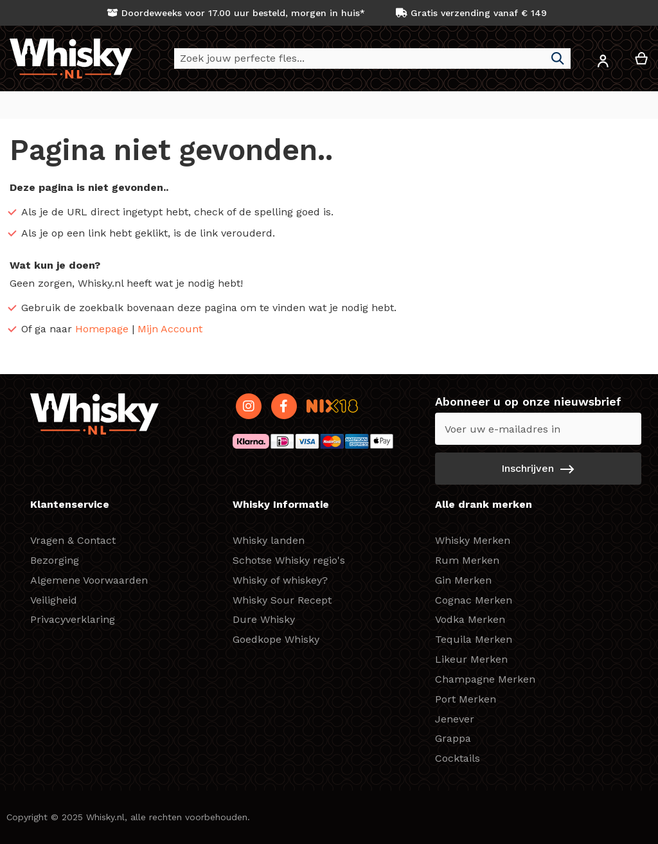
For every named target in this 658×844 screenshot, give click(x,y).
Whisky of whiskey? (280, 580)
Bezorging (54, 560)
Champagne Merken (485, 679)
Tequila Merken (473, 640)
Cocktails (457, 759)
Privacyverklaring (72, 620)
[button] (602, 63)
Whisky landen (269, 541)
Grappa (453, 739)
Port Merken (465, 699)
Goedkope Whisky (276, 640)
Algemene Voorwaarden (89, 580)
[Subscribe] (538, 469)
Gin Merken (463, 580)
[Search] (557, 58)
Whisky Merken (472, 541)
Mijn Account (170, 329)
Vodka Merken (470, 620)
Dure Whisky (264, 620)
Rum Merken (467, 560)
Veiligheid (53, 600)
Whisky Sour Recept (282, 600)
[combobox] (372, 58)
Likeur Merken (471, 660)
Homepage (102, 329)
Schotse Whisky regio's (289, 560)
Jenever (454, 719)
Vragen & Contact (73, 541)
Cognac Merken (473, 600)
